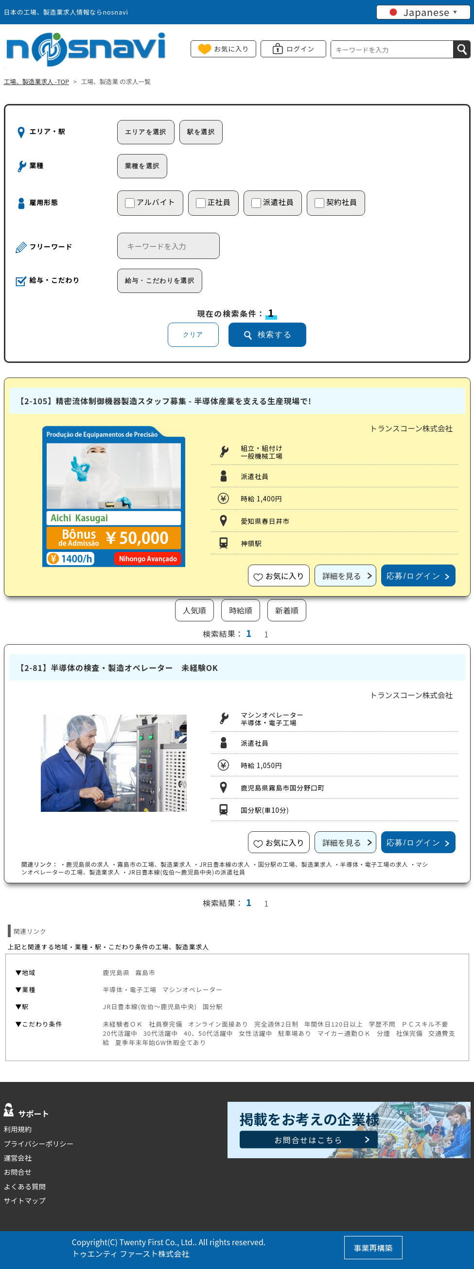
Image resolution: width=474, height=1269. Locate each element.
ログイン (300, 48)
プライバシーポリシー (39, 1143)
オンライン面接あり (218, 1024)
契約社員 (336, 202)
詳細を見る (341, 576)
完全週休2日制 (276, 1024)
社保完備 (409, 1033)
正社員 (213, 202)
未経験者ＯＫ (123, 1024)
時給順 (240, 610)
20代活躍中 (120, 1033)
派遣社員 (272, 202)
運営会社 (18, 1157)
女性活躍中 (255, 1033)
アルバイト (150, 202)
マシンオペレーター (192, 989)
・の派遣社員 (183, 872)
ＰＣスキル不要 (424, 1024)
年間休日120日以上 (333, 1024)
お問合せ (18, 1171)
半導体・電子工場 (130, 989)
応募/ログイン (413, 576)
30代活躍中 (160, 1033)
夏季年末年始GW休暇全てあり (160, 1042)
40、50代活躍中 (208, 1033)
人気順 (194, 610)
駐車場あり (295, 1033)
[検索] (461, 49)
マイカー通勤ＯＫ (344, 1033)
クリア (193, 334)
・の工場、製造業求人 (151, 864)
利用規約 (18, 1129)
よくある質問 (25, 1186)
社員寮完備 (165, 1024)
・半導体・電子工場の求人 (371, 864)
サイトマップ (25, 1200)
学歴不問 (382, 1024)
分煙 (383, 1033)
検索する (275, 334)
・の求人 (84, 864)
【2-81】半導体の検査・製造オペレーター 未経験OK (117, 667)
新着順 (286, 610)
